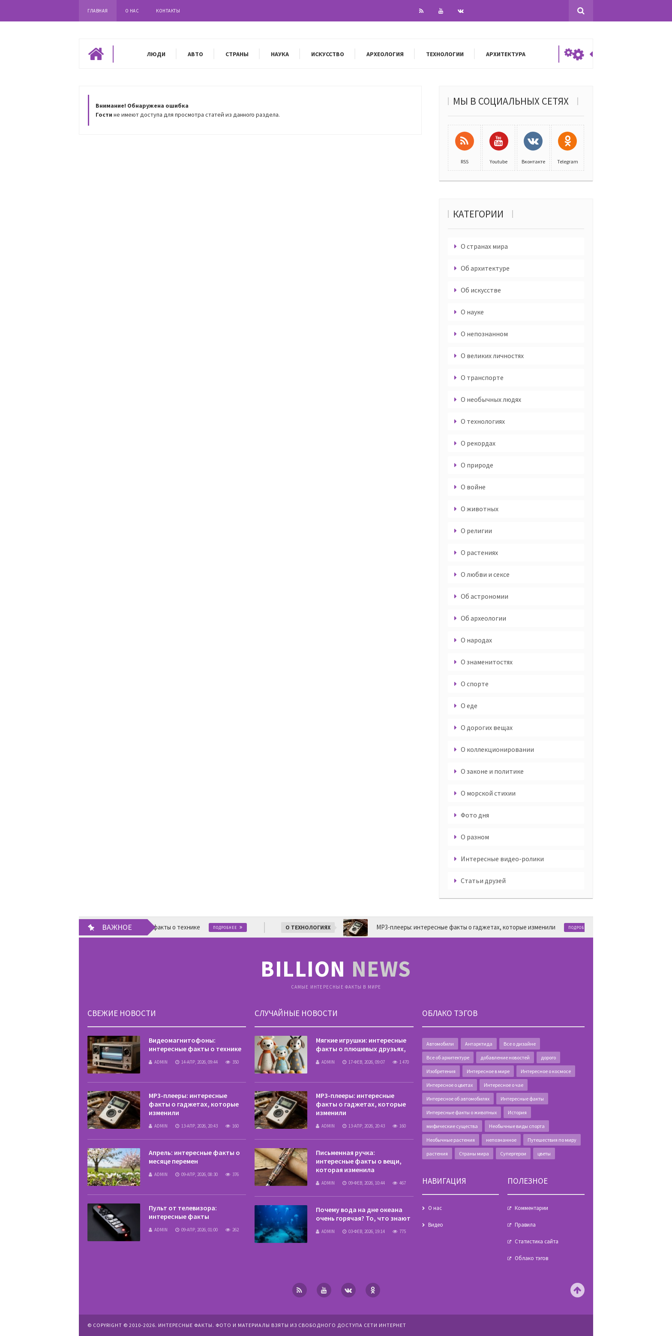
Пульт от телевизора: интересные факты (183, 1212)
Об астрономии (484, 596)
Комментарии (531, 1208)
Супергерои (513, 1153)
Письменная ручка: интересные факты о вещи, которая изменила (359, 1161)
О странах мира (484, 246)
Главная (97, 11)
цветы (544, 1153)
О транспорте (482, 377)
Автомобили (440, 1043)
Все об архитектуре (447, 1057)
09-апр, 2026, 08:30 (196, 1174)
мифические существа (452, 1126)
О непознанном (484, 333)
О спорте (475, 683)
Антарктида (478, 1043)
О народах (476, 640)
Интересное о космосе (546, 1071)
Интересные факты (522, 1098)
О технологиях (483, 421)
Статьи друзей (483, 880)
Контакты (168, 11)
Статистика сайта (536, 1241)
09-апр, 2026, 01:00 (196, 1230)
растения (437, 1153)
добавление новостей (505, 1057)
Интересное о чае (503, 1085)
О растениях (479, 552)
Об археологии (483, 618)
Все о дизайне (520, 1043)
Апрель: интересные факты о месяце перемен (194, 1156)
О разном (475, 836)
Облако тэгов (531, 1258)
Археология (385, 54)
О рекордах (478, 443)
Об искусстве (481, 290)
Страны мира (474, 1153)
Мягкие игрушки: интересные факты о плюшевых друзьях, (361, 1044)
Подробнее (237, 927)
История (517, 1112)
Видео (435, 1224)
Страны (237, 54)
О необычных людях (491, 399)
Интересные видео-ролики (502, 858)
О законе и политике (492, 771)
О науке (472, 312)
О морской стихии (488, 793)
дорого (548, 1057)
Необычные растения (450, 1140)
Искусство (327, 54)
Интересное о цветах (449, 1085)
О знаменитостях (487, 661)
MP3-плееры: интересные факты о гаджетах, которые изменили (194, 1104)
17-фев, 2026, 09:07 (363, 1062)
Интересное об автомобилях (457, 1098)
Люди (156, 54)
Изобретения (441, 1071)
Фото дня (475, 815)
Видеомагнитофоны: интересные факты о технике (195, 1044)
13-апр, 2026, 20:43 (196, 1126)
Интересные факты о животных (461, 1112)
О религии (476, 530)
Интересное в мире (488, 1071)
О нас (132, 11)
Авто (195, 54)
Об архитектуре (485, 268)
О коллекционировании (497, 749)
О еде (469, 705)
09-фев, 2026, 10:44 (363, 1183)
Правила (525, 1224)
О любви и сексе (485, 574)
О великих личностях (492, 355)
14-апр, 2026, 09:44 (196, 1062)
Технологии (445, 54)
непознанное (501, 1140)
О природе (477, 465)
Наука (280, 54)
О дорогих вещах (487, 727)
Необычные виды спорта (517, 1126)
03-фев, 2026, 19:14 (363, 1231)
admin (158, 1062)
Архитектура (505, 54)
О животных (479, 508)
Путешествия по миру (552, 1140)
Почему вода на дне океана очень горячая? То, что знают (363, 1213)
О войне (473, 487)
